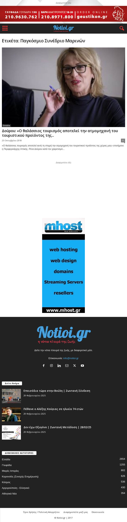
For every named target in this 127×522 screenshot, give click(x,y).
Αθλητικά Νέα (9, 493)
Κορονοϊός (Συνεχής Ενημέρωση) (20, 476)
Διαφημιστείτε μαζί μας (75, 512)
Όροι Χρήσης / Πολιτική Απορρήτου (41, 512)
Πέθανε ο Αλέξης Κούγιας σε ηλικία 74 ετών (53, 409)
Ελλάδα (6, 125)
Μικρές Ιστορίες (10, 470)
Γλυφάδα (7, 465)
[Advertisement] (63, 189)
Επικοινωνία (98, 512)
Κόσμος (6, 482)
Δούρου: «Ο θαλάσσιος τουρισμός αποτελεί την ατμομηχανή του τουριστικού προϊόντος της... (60, 133)
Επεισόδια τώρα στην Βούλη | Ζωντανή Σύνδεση (57, 390)
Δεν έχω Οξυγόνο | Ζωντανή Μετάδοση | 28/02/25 (57, 427)
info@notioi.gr (70, 358)
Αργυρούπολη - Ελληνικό (15, 487)
